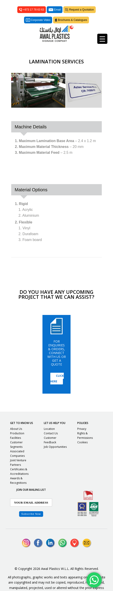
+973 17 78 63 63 (31, 9)
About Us (16, 429)
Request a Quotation (79, 9)
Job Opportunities (55, 447)
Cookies (82, 442)
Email (55, 9)
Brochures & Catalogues (71, 20)
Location (49, 429)
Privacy (81, 429)
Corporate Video (38, 20)
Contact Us (51, 433)
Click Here (57, 378)
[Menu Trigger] (102, 39)
